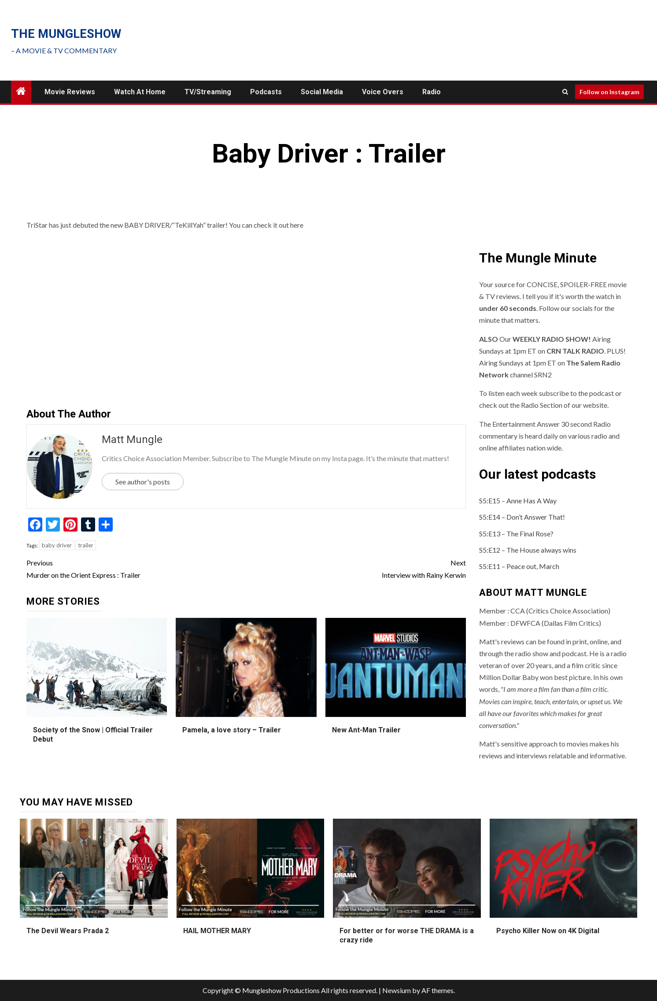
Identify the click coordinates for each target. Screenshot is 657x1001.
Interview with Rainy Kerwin (356, 568)
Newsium (396, 990)
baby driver (57, 545)
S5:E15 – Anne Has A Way (518, 500)
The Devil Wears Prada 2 (67, 931)
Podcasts (266, 92)
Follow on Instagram (609, 92)
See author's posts (142, 481)
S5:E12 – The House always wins (527, 550)
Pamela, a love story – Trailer (231, 730)
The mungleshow (66, 34)
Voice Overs (382, 92)
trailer (85, 545)
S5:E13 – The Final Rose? (516, 533)
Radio (431, 92)
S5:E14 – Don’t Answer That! (522, 517)
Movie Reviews (69, 92)
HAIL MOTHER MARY (217, 931)
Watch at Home (140, 92)
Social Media (322, 92)
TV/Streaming (208, 92)
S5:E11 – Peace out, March (519, 566)
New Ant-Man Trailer (366, 730)
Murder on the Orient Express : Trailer (136, 568)
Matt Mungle (132, 439)
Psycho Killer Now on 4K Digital (547, 931)
